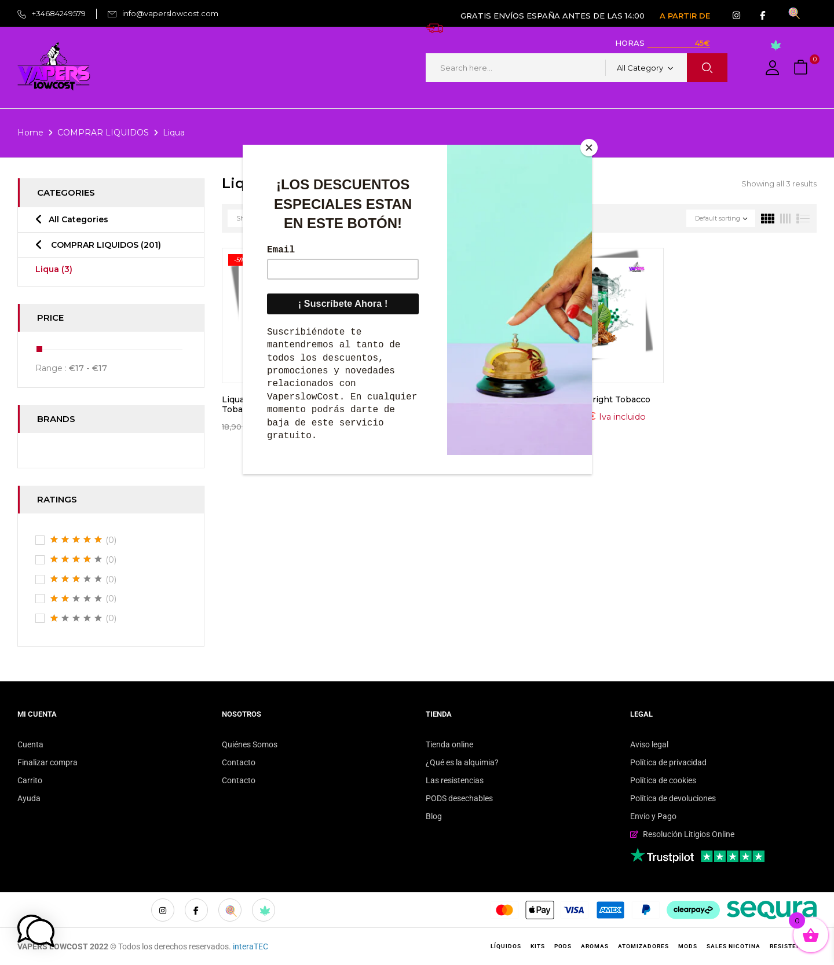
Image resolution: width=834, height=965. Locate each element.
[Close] (589, 147)
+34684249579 (59, 13)
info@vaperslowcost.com (170, 13)
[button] (802, 68)
